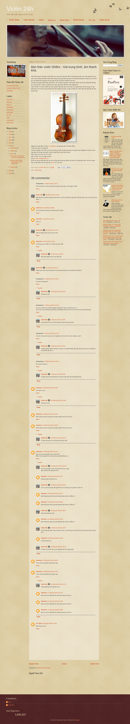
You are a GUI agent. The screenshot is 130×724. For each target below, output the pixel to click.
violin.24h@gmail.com (42, 158)
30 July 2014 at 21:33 (48, 241)
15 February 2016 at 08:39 (55, 502)
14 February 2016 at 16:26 (50, 387)
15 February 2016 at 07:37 (55, 493)
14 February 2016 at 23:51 (58, 485)
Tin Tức (91, 20)
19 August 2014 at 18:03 (51, 279)
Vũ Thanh (39, 623)
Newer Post (33, 664)
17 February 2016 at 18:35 (55, 601)
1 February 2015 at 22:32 (51, 305)
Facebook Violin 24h (12, 85)
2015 (10, 143)
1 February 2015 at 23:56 (57, 319)
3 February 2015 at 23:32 (51, 361)
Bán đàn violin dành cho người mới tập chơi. (117, 170)
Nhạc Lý (51, 20)
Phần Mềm (10, 107)
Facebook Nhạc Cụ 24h (13, 88)
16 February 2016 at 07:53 (50, 571)
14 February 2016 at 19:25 (50, 414)
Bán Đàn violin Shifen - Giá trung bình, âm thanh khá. (16, 162)
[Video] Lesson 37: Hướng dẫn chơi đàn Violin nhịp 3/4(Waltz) (112, 225)
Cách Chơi (10, 99)
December (13, 148)
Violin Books (29, 20)
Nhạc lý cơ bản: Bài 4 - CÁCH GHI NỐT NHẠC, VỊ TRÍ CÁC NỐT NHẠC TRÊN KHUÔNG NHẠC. (116, 154)
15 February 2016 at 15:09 (55, 538)
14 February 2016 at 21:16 (58, 438)
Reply (37, 189)
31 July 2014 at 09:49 (56, 254)
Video (41, 20)
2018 (10, 134)
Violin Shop (14, 20)
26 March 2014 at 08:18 (52, 195)
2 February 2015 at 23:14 (57, 346)
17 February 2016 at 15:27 (55, 592)
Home (64, 664)
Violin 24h (20, 8)
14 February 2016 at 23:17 (55, 476)
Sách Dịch (64, 20)
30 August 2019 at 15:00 (50, 623)
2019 (10, 131)
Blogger (77, 720)
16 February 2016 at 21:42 (58, 584)
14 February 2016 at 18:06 (58, 400)
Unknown (39, 208)
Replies (40, 250)
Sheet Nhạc (10, 110)
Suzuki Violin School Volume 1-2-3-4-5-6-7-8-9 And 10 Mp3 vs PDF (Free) (117, 188)
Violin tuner (105, 20)
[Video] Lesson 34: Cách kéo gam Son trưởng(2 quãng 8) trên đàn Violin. (113, 237)
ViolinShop (10, 91)
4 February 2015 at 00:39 (57, 374)
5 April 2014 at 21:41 (48, 219)
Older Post (94, 664)
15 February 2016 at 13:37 (58, 528)
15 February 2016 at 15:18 (58, 546)
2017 (10, 137)
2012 (10, 173)
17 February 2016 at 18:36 (55, 609)
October (12, 151)
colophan (53, 146)
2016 (10, 140)
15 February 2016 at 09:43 (58, 510)
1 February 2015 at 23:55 (57, 291)
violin (52, 162)
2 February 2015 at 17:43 (51, 333)
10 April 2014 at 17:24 (52, 230)
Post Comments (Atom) (44, 668)
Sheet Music (78, 20)
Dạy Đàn (9, 102)
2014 (10, 145)
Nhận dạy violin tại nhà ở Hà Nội (116, 200)
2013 (10, 170)
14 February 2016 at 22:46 (58, 466)
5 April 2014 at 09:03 (48, 208)
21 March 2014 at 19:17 (51, 183)
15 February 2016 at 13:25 (55, 519)
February (13, 167)
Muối (9, 702)
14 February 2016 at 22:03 (50, 451)
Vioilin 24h (43, 167)
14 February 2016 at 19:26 (50, 425)
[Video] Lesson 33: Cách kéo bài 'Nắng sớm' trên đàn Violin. (112, 242)
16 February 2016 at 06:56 (50, 560)
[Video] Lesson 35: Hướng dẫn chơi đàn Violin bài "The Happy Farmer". (112, 232)
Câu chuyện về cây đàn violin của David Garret (17, 156)
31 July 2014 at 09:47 (52, 267)
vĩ (49, 146)
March (12, 153)
